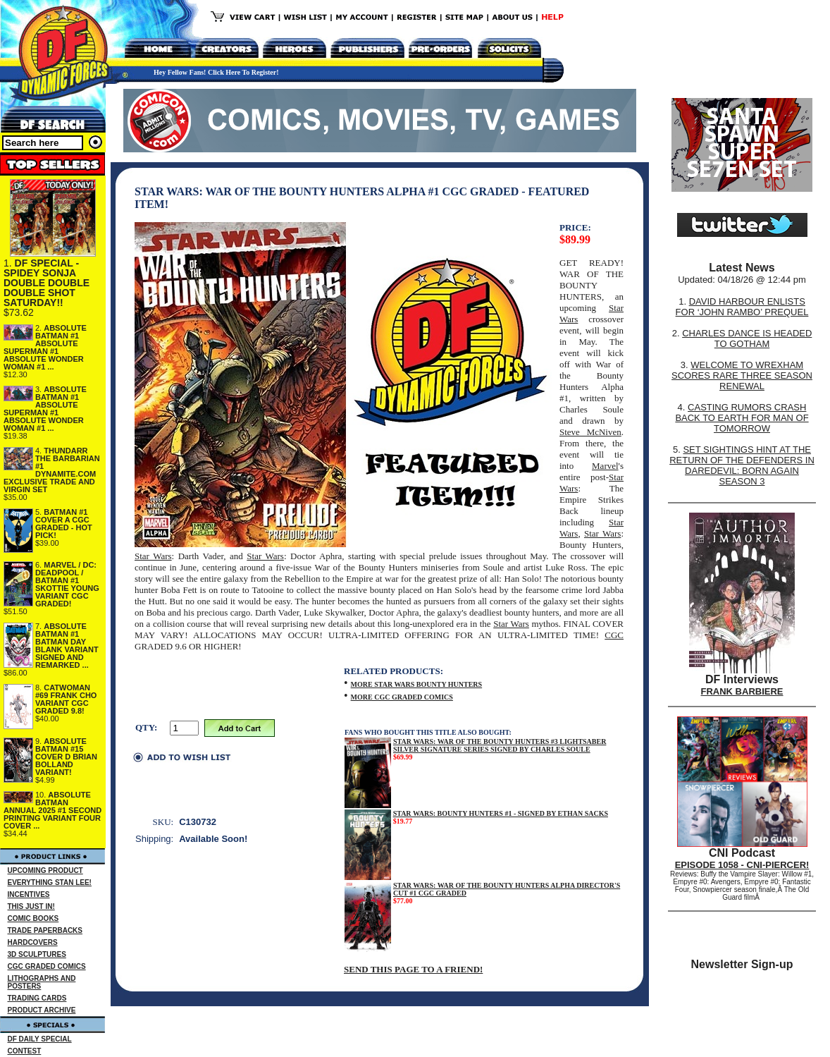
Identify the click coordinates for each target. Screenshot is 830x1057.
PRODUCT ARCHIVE (42, 1010)
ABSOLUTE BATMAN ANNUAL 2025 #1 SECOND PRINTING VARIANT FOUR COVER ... (52, 810)
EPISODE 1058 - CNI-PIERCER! (742, 865)
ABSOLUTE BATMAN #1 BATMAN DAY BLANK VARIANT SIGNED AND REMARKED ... (67, 645)
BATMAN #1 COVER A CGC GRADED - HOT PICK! (63, 523)
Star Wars (602, 533)
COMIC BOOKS (33, 918)
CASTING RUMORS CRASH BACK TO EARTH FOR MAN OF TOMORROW (741, 418)
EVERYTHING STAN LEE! (50, 882)
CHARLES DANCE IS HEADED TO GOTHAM (747, 338)
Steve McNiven (590, 432)
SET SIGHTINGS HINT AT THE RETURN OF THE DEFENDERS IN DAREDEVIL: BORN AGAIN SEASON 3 (741, 465)
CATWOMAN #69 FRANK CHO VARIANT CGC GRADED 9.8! (66, 699)
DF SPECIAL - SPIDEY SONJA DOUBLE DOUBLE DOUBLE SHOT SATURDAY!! (46, 282)
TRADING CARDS (37, 998)
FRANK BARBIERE (742, 691)
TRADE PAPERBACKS (45, 930)
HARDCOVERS (33, 942)
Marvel (605, 465)
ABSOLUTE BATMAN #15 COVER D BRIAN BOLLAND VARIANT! (66, 756)
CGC (614, 635)
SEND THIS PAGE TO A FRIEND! (413, 969)
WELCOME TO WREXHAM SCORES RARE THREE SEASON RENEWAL (741, 375)
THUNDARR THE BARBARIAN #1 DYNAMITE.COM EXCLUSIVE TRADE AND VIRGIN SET (52, 470)
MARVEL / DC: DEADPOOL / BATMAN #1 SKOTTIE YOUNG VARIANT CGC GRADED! (67, 584)
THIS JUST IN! (31, 906)
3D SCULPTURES (37, 954)
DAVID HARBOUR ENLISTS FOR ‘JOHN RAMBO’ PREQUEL (742, 306)
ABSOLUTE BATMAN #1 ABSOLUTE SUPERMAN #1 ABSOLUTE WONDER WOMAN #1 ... (45, 347)
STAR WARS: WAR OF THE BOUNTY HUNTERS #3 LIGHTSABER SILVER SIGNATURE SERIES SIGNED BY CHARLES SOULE (499, 745)
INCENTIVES (29, 894)
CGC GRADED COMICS (47, 966)
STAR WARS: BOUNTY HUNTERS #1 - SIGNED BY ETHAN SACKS (500, 813)
